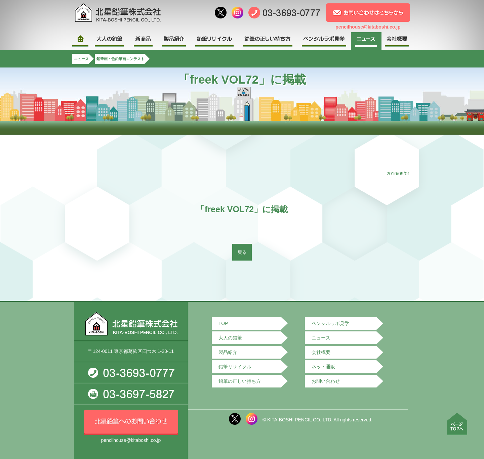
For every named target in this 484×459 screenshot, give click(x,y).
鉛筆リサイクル (234, 366)
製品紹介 (227, 352)
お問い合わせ (326, 381)
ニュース (81, 59)
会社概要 (321, 352)
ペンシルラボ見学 (330, 323)
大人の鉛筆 (230, 337)
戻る (242, 252)
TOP (223, 323)
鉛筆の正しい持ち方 (239, 381)
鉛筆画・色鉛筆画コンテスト (120, 59)
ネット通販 (323, 366)
